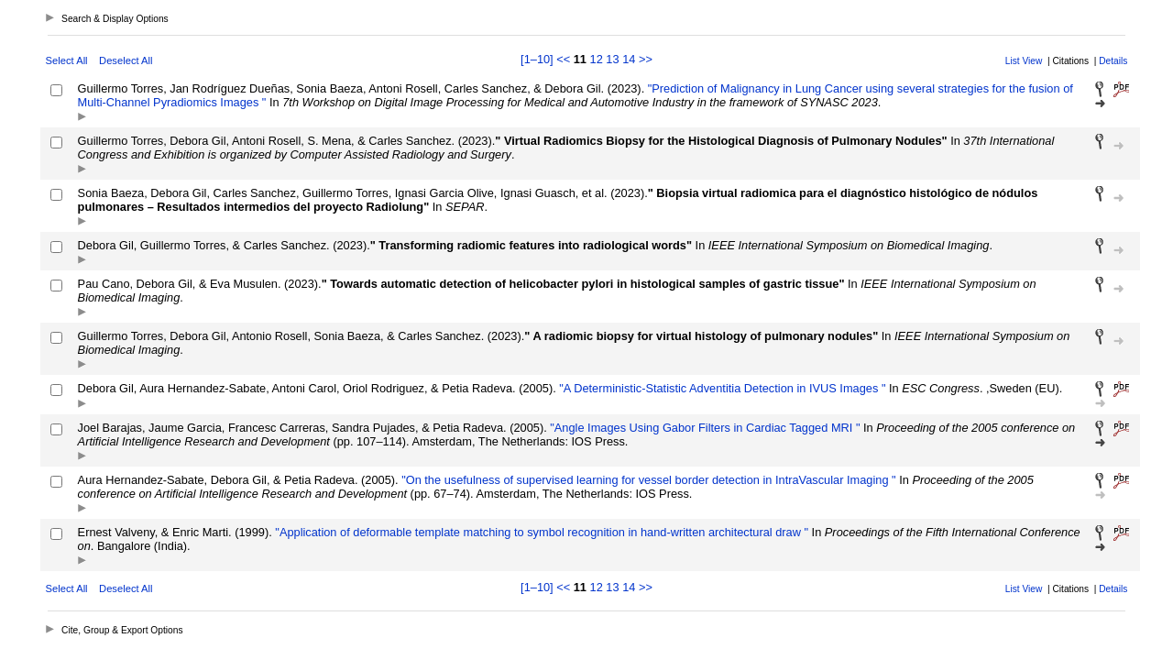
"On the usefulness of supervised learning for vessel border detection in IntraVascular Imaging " (647, 480)
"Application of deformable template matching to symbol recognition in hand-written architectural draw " (540, 532)
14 (628, 59)
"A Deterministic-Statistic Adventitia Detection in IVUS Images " (721, 388)
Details (1113, 61)
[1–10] (538, 59)
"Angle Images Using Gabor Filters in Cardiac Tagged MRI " (704, 427)
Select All (67, 60)
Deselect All (125, 60)
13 (612, 59)
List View (1024, 61)
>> (645, 59)
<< (563, 59)
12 (596, 59)
